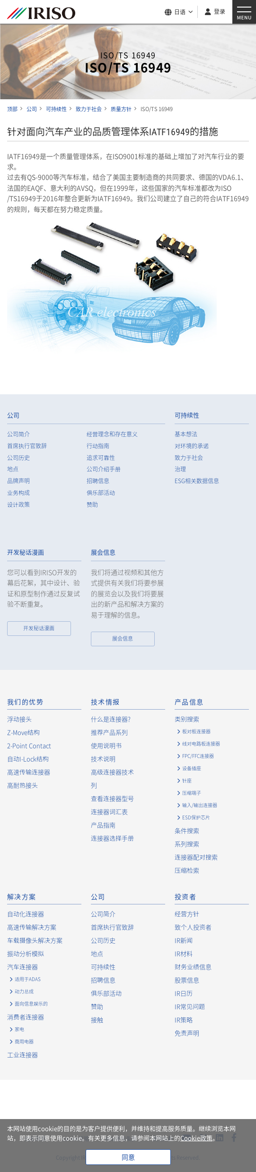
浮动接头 (19, 718)
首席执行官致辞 (27, 446)
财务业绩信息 (193, 966)
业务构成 (18, 493)
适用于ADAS (28, 978)
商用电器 (24, 1041)
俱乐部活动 (101, 493)
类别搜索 (187, 718)
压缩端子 (191, 792)
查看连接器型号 (112, 798)
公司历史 (18, 458)
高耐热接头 (22, 785)
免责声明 (187, 1032)
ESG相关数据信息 (197, 481)
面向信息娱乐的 (31, 1003)
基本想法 (186, 434)
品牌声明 (18, 481)
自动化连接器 (25, 913)
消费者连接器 (25, 1016)
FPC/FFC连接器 (198, 755)
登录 (219, 11)
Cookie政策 (196, 1137)
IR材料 (184, 953)
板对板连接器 (196, 731)
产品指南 (103, 824)
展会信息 (103, 552)
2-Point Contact (29, 745)
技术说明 (103, 758)
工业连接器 (22, 1054)
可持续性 (187, 415)
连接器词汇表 (109, 811)
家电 (19, 1029)
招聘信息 (98, 481)
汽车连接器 (22, 966)
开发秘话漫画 (25, 552)
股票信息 (187, 979)
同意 (128, 1157)
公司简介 (18, 434)
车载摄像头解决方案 (34, 940)
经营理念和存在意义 (112, 434)
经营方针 (187, 913)
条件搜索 (187, 830)
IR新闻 (184, 940)
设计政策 (18, 505)
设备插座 (191, 768)
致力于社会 (189, 458)
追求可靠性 (101, 458)
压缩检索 (187, 870)
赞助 (92, 505)
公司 (13, 415)
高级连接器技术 (112, 771)
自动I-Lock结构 (28, 758)
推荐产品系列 (109, 732)
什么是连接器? (111, 718)
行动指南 (98, 446)
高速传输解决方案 (31, 926)
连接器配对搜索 (196, 856)
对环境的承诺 (192, 446)
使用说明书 (106, 745)
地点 (12, 469)
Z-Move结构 (23, 732)
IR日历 (184, 993)
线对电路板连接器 (201, 743)
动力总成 (24, 991)
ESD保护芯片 (196, 817)
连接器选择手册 (112, 837)
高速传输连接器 (28, 771)
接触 (97, 1019)
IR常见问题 (190, 1006)
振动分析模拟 (25, 953)
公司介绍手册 (104, 469)
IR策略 (184, 1019)
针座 (187, 780)
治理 (180, 469)
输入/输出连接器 (199, 804)
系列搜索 (187, 843)
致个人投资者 (193, 926)
